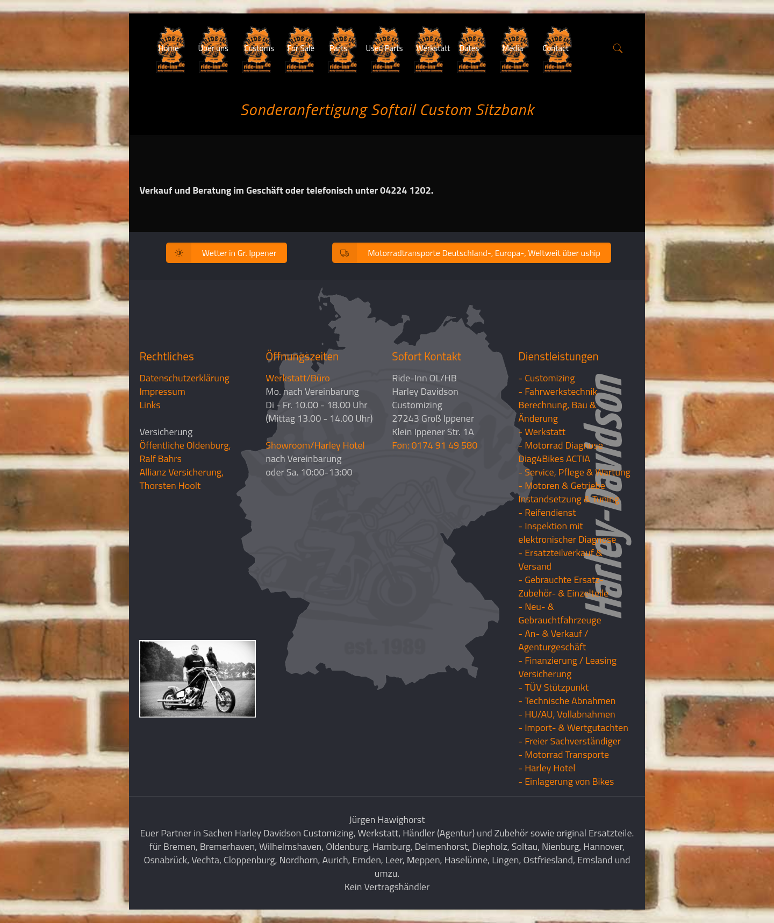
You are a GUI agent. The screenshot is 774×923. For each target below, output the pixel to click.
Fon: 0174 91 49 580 (434, 445)
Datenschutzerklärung (184, 378)
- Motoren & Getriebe (561, 485)
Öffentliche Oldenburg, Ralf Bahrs (185, 452)
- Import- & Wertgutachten (573, 727)
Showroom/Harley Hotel (315, 445)
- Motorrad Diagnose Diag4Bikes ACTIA (560, 452)
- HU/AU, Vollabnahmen (566, 714)
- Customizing (546, 378)
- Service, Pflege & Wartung (574, 472)
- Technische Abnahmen (566, 700)
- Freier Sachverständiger (569, 741)
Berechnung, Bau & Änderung (557, 411)
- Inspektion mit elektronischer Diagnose (567, 532)
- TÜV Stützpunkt (553, 687)
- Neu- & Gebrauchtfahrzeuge (559, 613)
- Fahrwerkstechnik (557, 391)
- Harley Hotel (546, 768)
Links (149, 404)
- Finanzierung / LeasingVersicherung (567, 667)
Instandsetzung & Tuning (568, 499)
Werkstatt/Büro (297, 378)
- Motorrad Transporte (563, 754)
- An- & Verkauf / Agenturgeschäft (553, 640)
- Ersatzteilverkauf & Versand (560, 559)
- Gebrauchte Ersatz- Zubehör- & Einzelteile (563, 586)
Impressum (162, 391)
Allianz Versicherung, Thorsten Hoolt (181, 479)
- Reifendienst (547, 512)
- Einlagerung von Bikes (566, 781)
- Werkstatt (541, 431)
